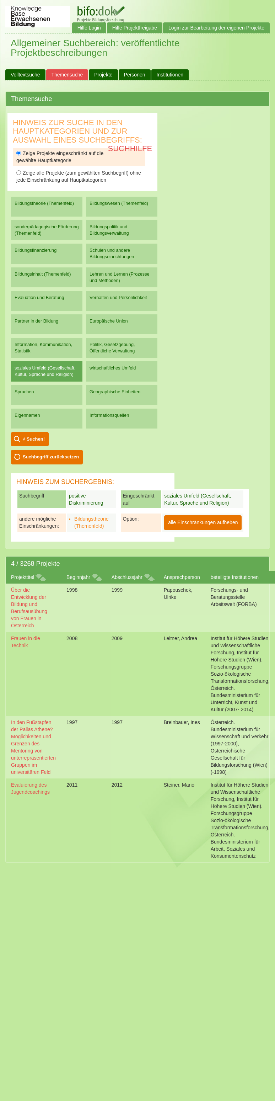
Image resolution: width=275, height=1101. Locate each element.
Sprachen (24, 391)
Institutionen (170, 75)
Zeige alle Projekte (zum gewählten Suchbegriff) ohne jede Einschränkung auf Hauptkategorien (78, 176)
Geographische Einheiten (115, 391)
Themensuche (67, 75)
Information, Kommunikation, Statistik (43, 347)
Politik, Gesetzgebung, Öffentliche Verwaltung (112, 347)
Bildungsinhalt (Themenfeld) (43, 274)
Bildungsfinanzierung (35, 250)
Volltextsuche (25, 75)
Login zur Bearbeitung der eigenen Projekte (216, 28)
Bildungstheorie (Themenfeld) (44, 203)
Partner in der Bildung (36, 321)
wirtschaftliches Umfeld (113, 368)
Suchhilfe (130, 148)
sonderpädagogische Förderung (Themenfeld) (47, 230)
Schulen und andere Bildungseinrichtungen (112, 253)
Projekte (103, 75)
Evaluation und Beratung (39, 297)
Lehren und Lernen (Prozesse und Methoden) (120, 277)
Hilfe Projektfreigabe (134, 28)
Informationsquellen (109, 415)
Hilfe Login (89, 28)
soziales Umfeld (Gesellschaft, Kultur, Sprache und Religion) (45, 371)
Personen (134, 75)
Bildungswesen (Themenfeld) (119, 203)
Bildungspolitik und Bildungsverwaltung (109, 230)
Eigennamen (27, 415)
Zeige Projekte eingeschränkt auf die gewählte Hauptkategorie (59, 156)
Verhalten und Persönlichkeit (118, 297)
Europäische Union (109, 321)
